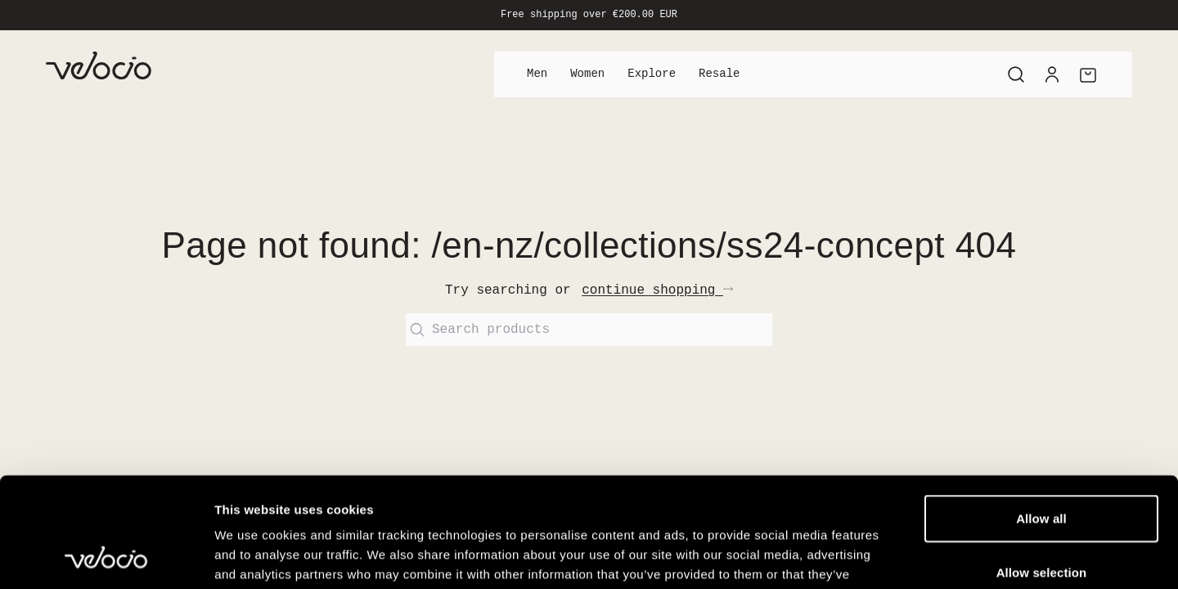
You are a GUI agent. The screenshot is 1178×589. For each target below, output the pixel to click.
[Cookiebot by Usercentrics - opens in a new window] (106, 557)
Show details (859, 557)
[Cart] (1088, 74)
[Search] (1016, 74)
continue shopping (657, 290)
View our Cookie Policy (527, 490)
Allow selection (1041, 469)
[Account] (1052, 74)
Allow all (1041, 415)
